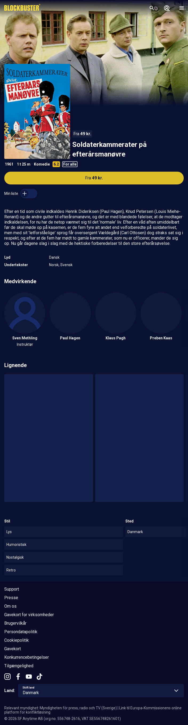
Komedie (42, 164)
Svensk (66, 265)
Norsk (54, 265)
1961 (9, 164)
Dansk (54, 257)
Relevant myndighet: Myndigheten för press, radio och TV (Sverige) (60, 708)
